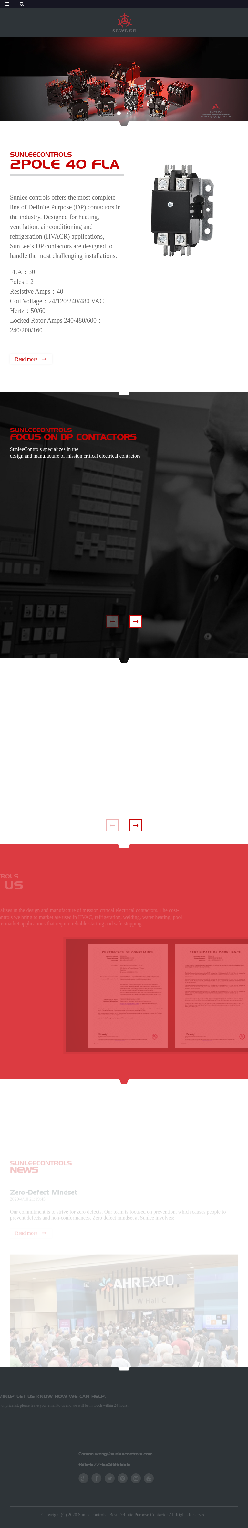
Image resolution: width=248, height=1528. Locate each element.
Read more (26, 359)
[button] (119, 113)
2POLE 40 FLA (64, 164)
